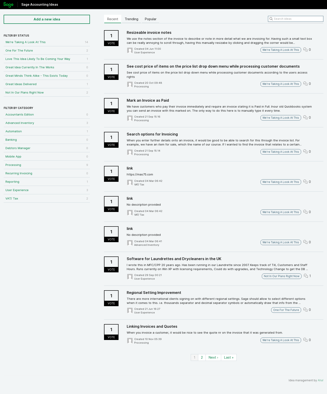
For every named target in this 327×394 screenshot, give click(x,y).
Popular (150, 19)
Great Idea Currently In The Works (46, 67)
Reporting (46, 181)
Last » (229, 357)
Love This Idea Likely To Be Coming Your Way (46, 59)
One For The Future (46, 50)
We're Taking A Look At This (46, 42)
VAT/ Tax (46, 198)
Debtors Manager (46, 148)
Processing (46, 165)
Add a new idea (47, 19)
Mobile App (46, 156)
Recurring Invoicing (46, 173)
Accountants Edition (46, 114)
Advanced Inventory (46, 123)
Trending (131, 19)
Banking (46, 139)
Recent (112, 19)
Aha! (320, 380)
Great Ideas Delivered (46, 84)
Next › (213, 357)
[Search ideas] (295, 19)
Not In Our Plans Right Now (46, 92)
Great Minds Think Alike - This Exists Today (46, 75)
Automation (46, 131)
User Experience (46, 190)
